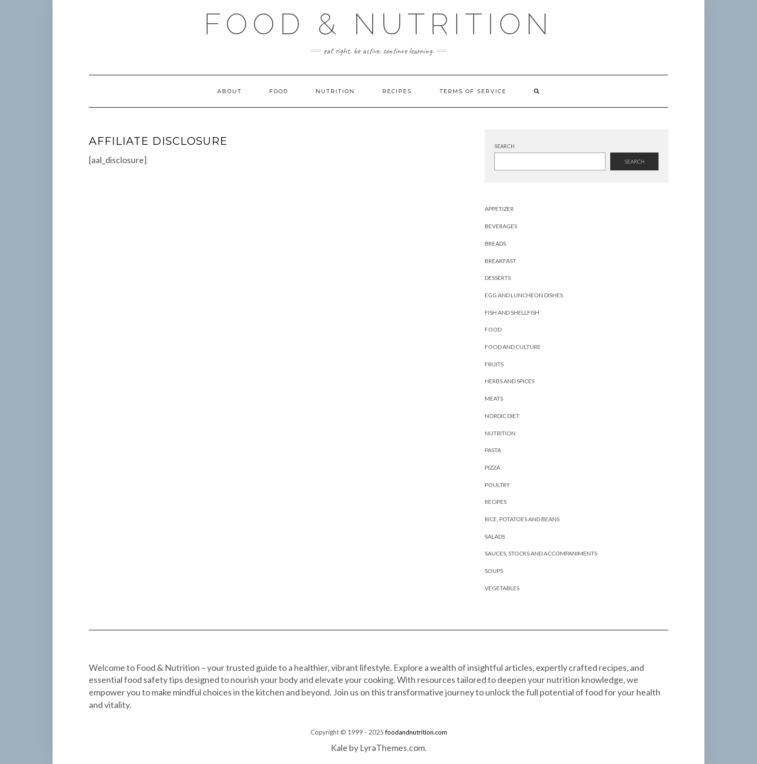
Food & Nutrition (378, 24)
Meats (494, 398)
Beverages (501, 226)
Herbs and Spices (509, 381)
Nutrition (335, 91)
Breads (495, 243)
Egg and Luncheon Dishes (524, 295)
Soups (494, 570)
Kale (339, 747)
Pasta (493, 450)
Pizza (492, 467)
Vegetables (502, 588)
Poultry (497, 484)
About (229, 91)
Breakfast (500, 260)
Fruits (494, 364)
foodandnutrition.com (416, 732)
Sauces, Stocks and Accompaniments (541, 553)
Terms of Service (472, 91)
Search (504, 146)
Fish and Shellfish (512, 312)
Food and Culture (513, 346)
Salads (495, 536)
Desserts (498, 277)
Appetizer (499, 208)
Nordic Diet (502, 415)
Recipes (397, 91)
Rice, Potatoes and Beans (522, 519)
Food (278, 91)
